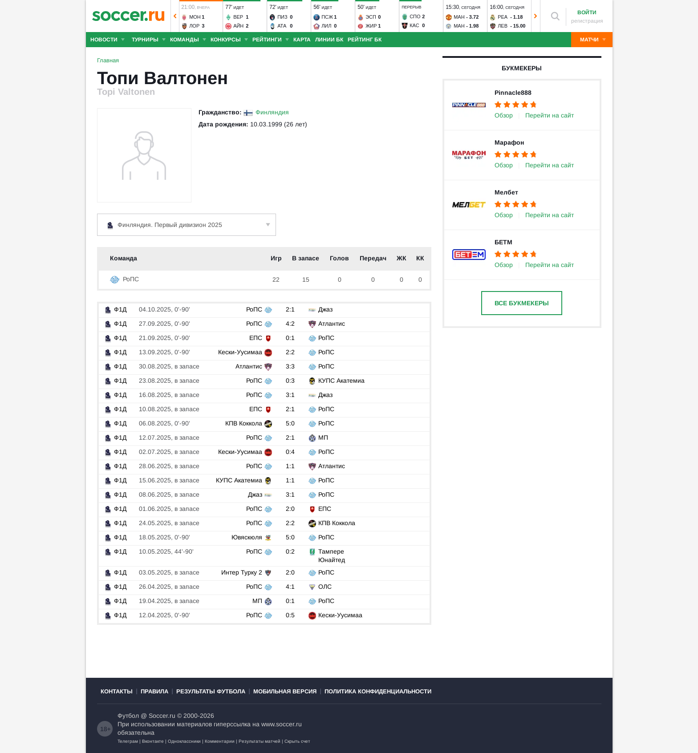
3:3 (290, 366)
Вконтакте (153, 741)
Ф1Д (114, 309)
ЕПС (255, 337)
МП (323, 437)
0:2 (290, 551)
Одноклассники (184, 741)
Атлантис (331, 323)
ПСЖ (327, 17)
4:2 (290, 323)
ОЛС (325, 586)
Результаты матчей (259, 741)
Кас (414, 25)
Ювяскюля (246, 537)
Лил (326, 25)
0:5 (290, 615)
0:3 (290, 380)
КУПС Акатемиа (341, 380)
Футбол (128, 715)
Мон (195, 17)
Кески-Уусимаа (240, 352)
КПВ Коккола (243, 423)
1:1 (290, 466)
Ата (281, 25)
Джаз (325, 309)
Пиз (282, 17)
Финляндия (272, 112)
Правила (154, 691)
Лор (194, 25)
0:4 (290, 451)
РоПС (124, 279)
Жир (371, 25)
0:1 (290, 337)
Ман (459, 17)
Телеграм (128, 741)
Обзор (504, 115)
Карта (302, 39)
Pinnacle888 (513, 92)
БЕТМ (503, 242)
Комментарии (220, 741)
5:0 (290, 423)
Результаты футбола (210, 691)
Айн (238, 25)
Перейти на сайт (549, 115)
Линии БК (329, 39)
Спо (415, 16)
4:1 (290, 586)
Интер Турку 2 (241, 572)
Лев (502, 25)
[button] (174, 16)
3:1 (290, 394)
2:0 (290, 508)
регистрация (587, 21)
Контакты (117, 691)
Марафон (509, 142)
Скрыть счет (297, 741)
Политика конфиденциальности (378, 691)
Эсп (370, 17)
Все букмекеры (522, 303)
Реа (502, 17)
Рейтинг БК (364, 39)
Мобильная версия (285, 691)
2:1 (290, 309)
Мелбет (506, 192)
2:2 (290, 352)
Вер (238, 17)
